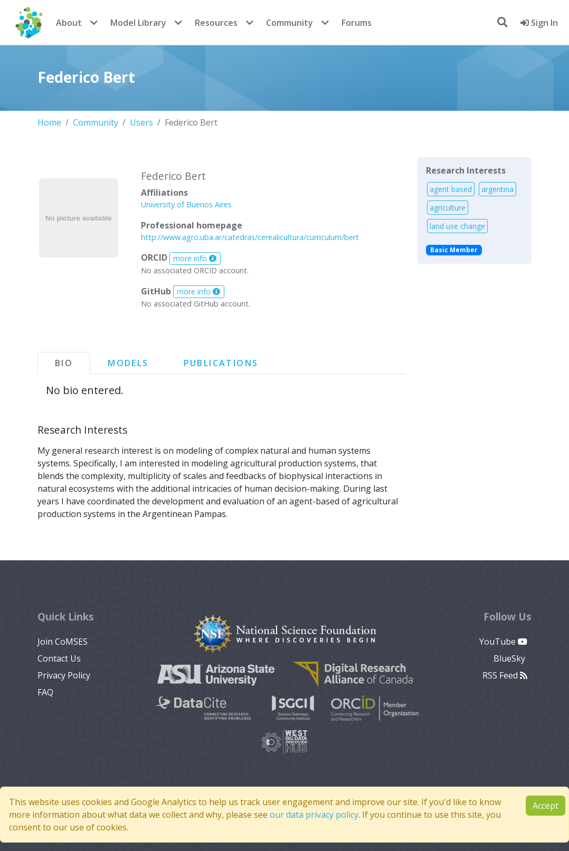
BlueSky (510, 658)
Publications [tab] (221, 363)
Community (289, 22)
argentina (497, 189)
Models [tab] (128, 363)
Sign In (539, 22)
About (69, 22)
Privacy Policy (63, 675)
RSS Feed (504, 675)
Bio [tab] (64, 363)
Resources (216, 22)
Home (49, 122)
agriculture (448, 208)
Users (141, 122)
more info (194, 258)
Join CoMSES (62, 641)
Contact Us (59, 658)
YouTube (503, 641)
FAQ (45, 692)
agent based (451, 189)
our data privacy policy (314, 814)
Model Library (138, 22)
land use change (457, 226)
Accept (545, 805)
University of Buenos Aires (186, 204)
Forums (357, 22)
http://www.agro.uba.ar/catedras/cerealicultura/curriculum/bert (250, 237)
